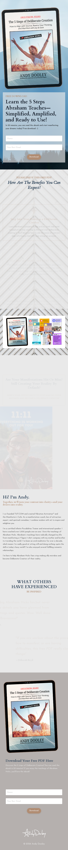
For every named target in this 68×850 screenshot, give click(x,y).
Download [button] (34, 157)
